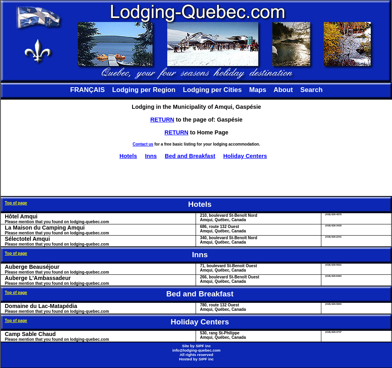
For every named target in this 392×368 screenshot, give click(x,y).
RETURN (162, 119)
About (283, 90)
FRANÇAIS (87, 90)
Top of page (16, 203)
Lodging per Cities (212, 90)
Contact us (143, 144)
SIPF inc (203, 346)
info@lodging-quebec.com (196, 350)
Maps (257, 90)
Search (311, 90)
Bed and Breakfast (190, 156)
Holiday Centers (245, 156)
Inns (151, 156)
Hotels (128, 156)
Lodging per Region (143, 90)
